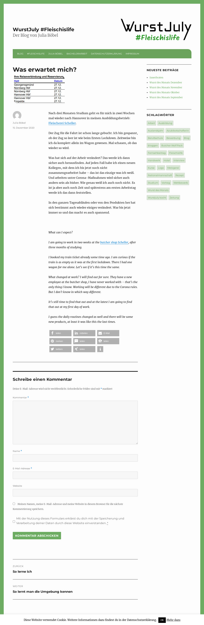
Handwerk (154, 160)
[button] (60, 333)
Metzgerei (173, 167)
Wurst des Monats (158, 190)
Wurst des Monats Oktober (165, 92)
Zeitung (174, 197)
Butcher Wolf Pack (172, 145)
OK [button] (162, 620)
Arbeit (151, 123)
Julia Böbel (55, 53)
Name (17, 451)
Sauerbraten (156, 77)
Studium (153, 182)
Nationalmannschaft (160, 175)
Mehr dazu (173, 620)
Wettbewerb (181, 182)
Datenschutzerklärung (106, 53)
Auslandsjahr (155, 130)
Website (17, 485)
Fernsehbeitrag (157, 152)
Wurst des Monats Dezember (166, 82)
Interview (179, 160)
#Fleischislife (36, 53)
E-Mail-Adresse (22, 468)
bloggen (153, 145)
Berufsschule (155, 138)
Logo (161, 167)
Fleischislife (176, 152)
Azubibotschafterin (178, 130)
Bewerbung (173, 138)
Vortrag (166, 182)
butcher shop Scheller (114, 242)
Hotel (167, 160)
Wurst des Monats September (166, 97)
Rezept (180, 175)
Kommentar (21, 397)
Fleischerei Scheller (62, 123)
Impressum (132, 53)
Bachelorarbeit (77, 53)
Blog (20, 53)
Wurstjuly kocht (157, 197)
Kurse (151, 167)
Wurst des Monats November (166, 87)
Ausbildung (165, 123)
